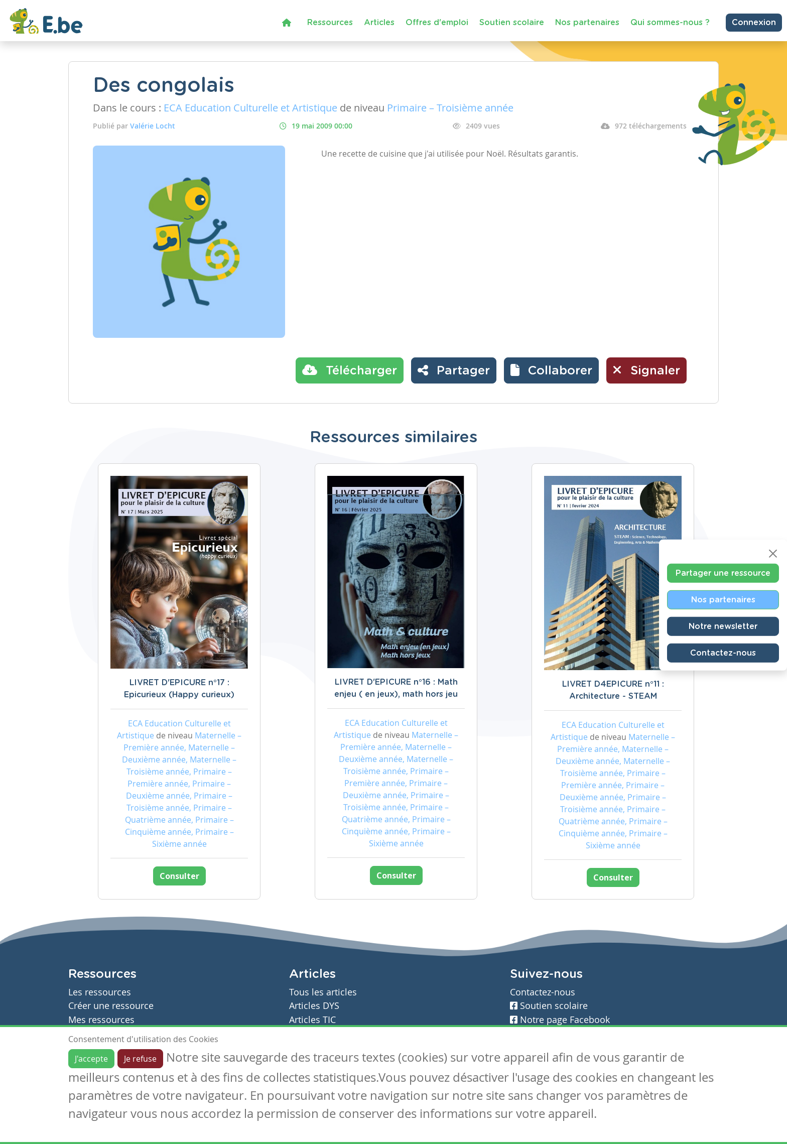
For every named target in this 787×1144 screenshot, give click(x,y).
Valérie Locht (152, 126)
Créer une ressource (111, 1005)
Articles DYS (314, 1005)
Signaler (646, 370)
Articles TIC (312, 1020)
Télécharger (349, 370)
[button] (551, 370)
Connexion (754, 23)
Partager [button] (454, 370)
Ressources (330, 23)
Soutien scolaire (511, 23)
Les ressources (99, 992)
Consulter (179, 875)
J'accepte (91, 1058)
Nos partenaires (587, 23)
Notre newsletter (723, 626)
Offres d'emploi (437, 23)
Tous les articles (323, 992)
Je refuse (140, 1058)
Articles (379, 23)
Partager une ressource (723, 573)
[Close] (773, 553)
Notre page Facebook (560, 1020)
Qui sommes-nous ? (670, 23)
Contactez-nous (723, 653)
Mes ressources (101, 1020)
